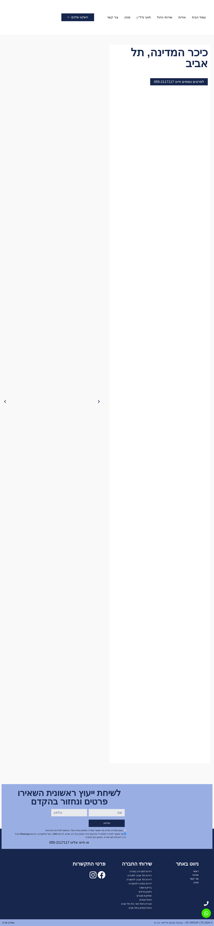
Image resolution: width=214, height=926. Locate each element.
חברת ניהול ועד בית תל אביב (136, 903)
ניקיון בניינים (145, 891)
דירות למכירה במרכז (141, 871)
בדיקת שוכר (145, 887)
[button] (5, 401)
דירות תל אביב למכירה (139, 875)
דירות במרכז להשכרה (140, 883)
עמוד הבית (199, 17)
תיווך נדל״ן (144, 17)
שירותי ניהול (164, 17)
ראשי (196, 871)
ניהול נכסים (145, 899)
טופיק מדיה (8, 922)
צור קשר (112, 17)
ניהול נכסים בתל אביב (140, 908)
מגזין (127, 17)
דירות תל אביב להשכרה (139, 879)
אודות (182, 17)
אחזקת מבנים (144, 895)
